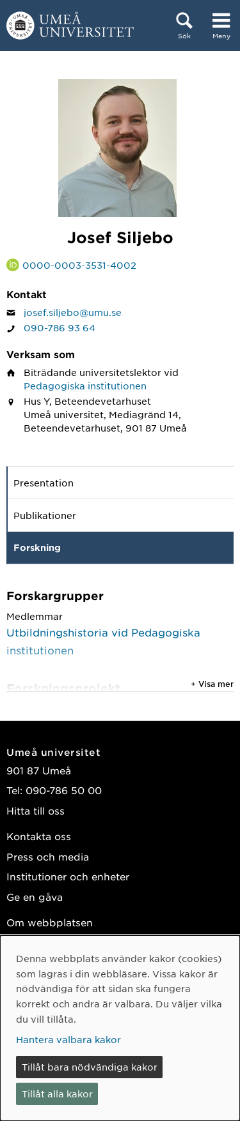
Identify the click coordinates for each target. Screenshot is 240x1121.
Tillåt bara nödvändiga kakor (89, 1066)
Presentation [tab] (43, 482)
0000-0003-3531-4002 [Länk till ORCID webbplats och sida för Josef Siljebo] (79, 264)
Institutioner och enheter (67, 876)
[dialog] (120, 1028)
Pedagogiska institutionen (85, 385)
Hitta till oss (35, 810)
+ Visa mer (212, 684)
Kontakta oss (38, 836)
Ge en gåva (34, 897)
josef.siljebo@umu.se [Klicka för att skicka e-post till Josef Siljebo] (73, 312)
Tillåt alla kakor (57, 1093)
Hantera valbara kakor (68, 1039)
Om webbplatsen (49, 922)
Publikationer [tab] (44, 515)
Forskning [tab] (37, 547)
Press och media (47, 856)
